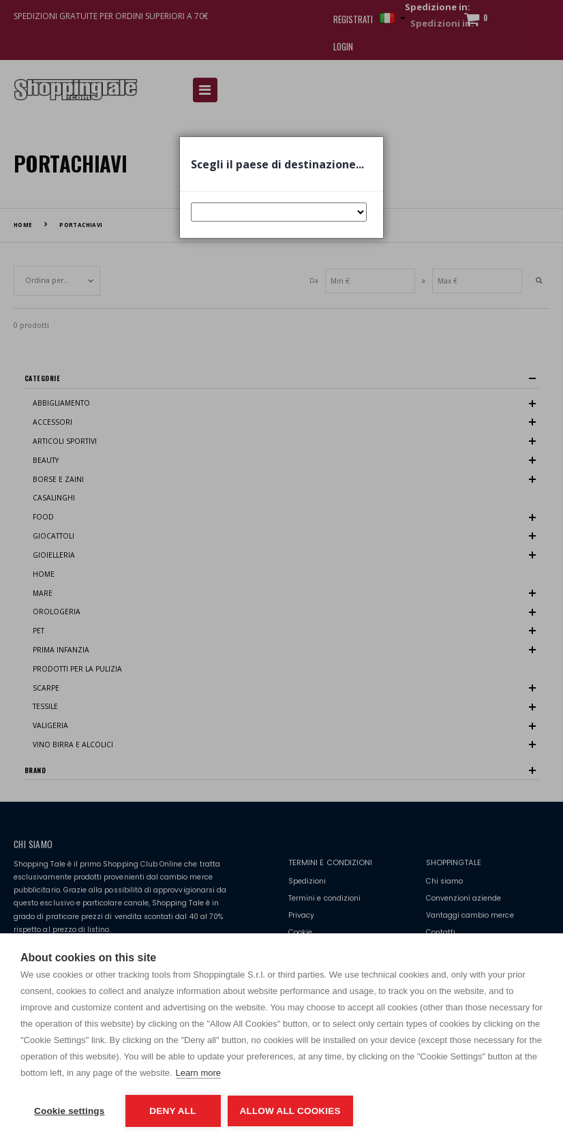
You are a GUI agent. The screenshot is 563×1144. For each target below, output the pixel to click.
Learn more (198, 1073)
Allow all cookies (290, 1111)
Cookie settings (69, 1111)
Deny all (172, 1111)
